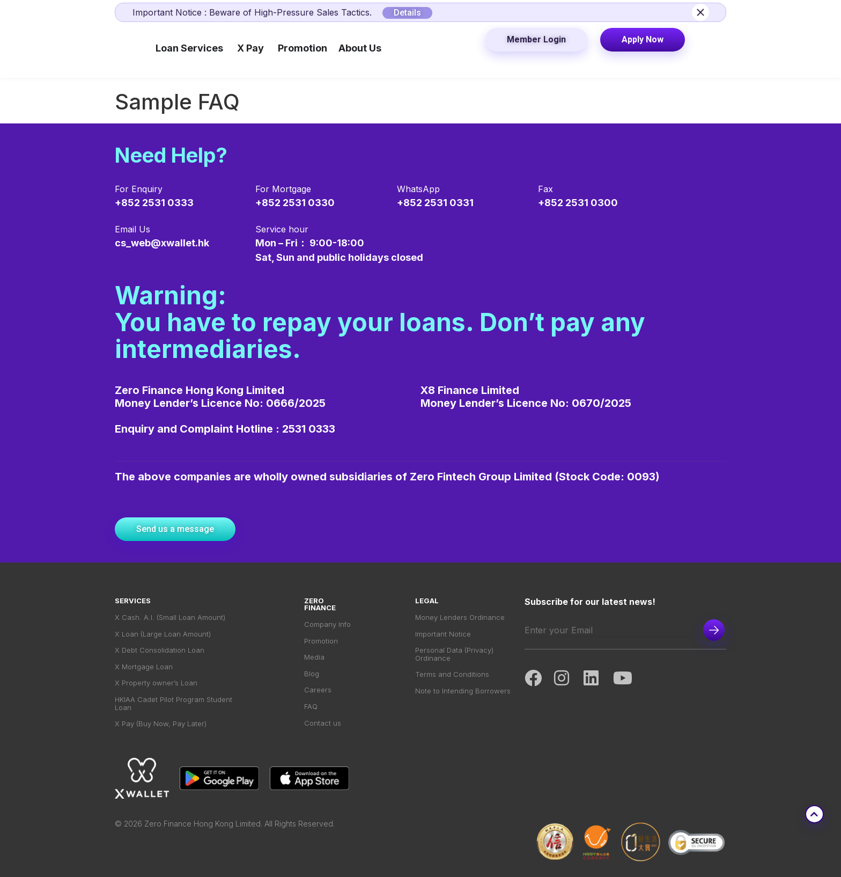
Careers (317, 691)
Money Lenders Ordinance (460, 617)
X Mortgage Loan (144, 667)
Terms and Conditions (452, 675)
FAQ (311, 708)
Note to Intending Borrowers (463, 692)
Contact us (322, 724)
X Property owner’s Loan (156, 684)
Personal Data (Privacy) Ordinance (454, 655)
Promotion (321, 641)
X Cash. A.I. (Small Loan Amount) (170, 617)
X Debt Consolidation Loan (159, 651)
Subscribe (714, 630)
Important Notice (443, 634)
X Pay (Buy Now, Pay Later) (160, 725)
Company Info (327, 624)
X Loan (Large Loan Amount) (163, 634)
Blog (311, 674)
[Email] (608, 630)
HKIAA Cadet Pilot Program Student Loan (173, 705)
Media (314, 658)
